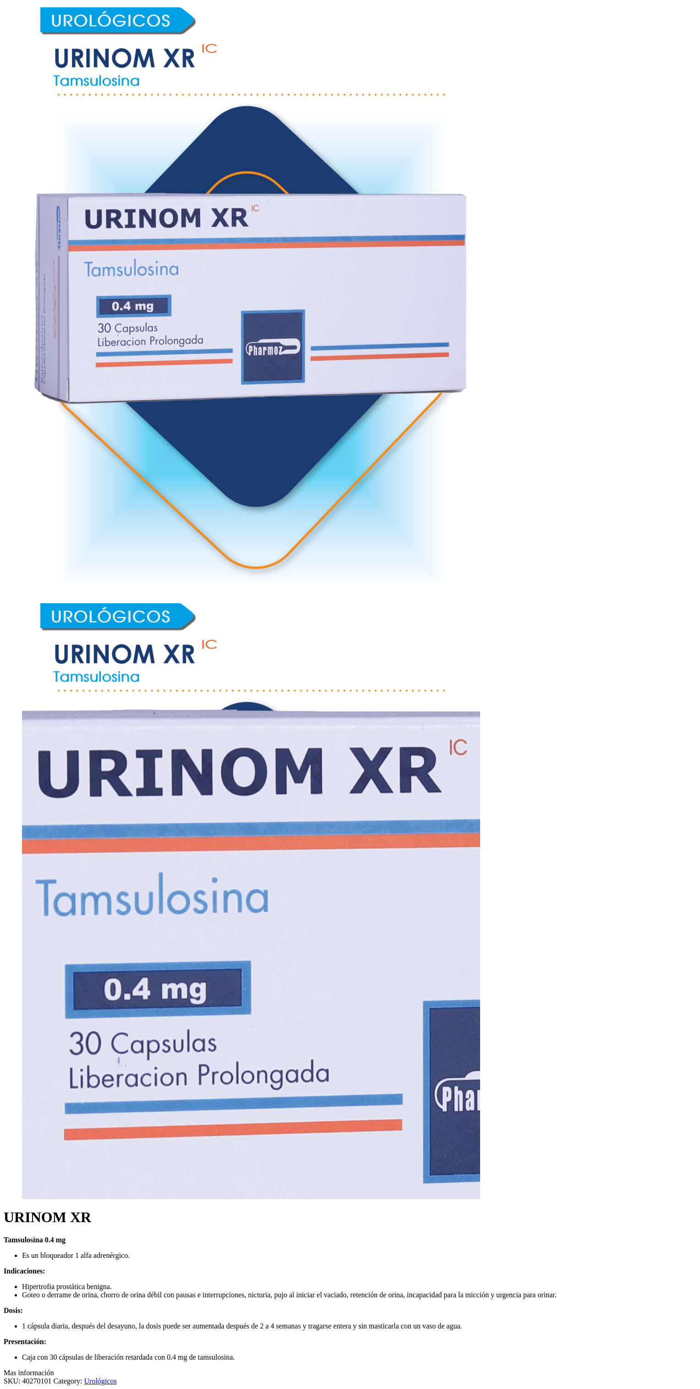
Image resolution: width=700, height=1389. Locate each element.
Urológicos (100, 1381)
